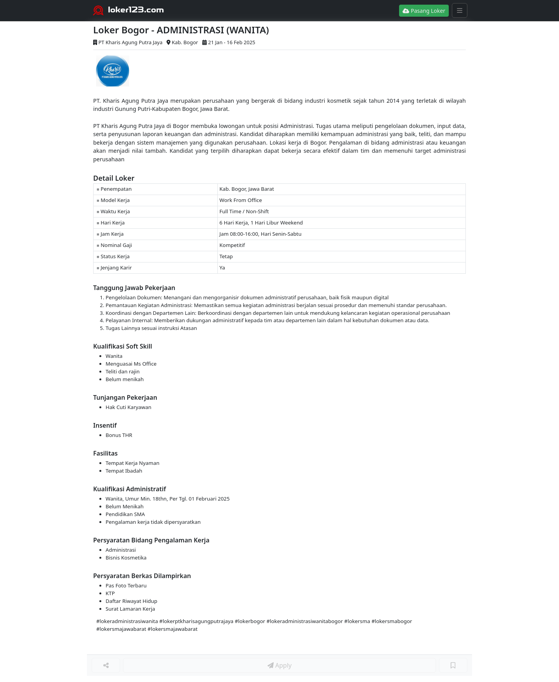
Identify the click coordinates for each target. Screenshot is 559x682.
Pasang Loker (424, 10)
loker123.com (136, 9)
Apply (279, 665)
